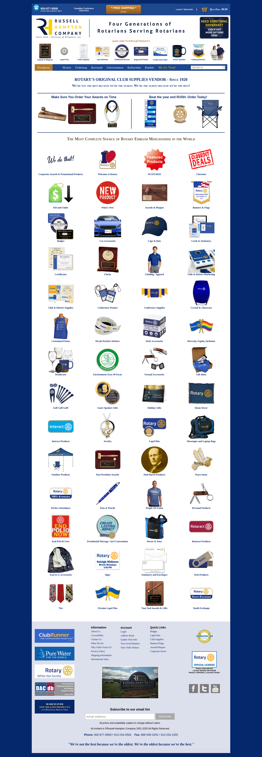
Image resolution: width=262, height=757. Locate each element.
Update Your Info (129, 639)
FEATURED (154, 174)
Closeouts (201, 174)
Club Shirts (217, 59)
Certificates (60, 274)
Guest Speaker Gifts (107, 408)
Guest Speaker (179, 59)
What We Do (97, 643)
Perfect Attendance (60, 508)
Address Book (127, 635)
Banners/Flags (157, 643)
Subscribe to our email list (130, 709)
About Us (95, 631)
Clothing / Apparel (154, 274)
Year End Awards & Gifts (155, 608)
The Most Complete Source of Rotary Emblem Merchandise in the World (131, 139)
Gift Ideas (201, 374)
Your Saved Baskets (130, 643)
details (123, 11)
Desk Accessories (154, 341)
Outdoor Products (61, 474)
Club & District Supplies (60, 307)
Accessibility (97, 635)
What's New (107, 207)
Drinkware (60, 374)
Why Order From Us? (101, 647)
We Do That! (166, 67)
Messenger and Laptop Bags (201, 441)
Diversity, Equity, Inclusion (201, 341)
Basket (149, 67)
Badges (61, 241)
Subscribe (134, 67)
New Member (102, 59)
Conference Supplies (154, 307)
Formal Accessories (154, 374)
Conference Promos (108, 307)
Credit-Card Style (160, 59)
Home (67, 67)
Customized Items (61, 341)
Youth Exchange (201, 608)
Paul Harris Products (154, 474)
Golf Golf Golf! (60, 408)
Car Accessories (108, 241)
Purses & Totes (154, 541)
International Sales (100, 659)
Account (97, 67)
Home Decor (201, 408)
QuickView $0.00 (214, 9)
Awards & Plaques (45, 59)
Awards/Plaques (158, 647)
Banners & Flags (201, 207)
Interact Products (61, 441)
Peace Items (201, 474)
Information (115, 67)
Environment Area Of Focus (107, 374)
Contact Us (96, 639)
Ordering (81, 67)
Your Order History (130, 647)
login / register (184, 9)
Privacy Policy (98, 651)
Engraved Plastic (141, 59)
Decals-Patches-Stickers (107, 341)
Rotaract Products (201, 541)
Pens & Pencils (107, 508)
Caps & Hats (154, 241)
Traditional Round (122, 59)
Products (44, 67)
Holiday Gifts (154, 408)
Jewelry (108, 441)
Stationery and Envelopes (155, 574)
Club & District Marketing (201, 274)
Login (123, 631)
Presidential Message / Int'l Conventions (107, 541)
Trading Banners (198, 59)
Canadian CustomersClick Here (84, 9)
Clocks (107, 274)
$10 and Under (60, 207)
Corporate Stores (158, 651)
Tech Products (201, 574)
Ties (61, 608)
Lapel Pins (64, 59)
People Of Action (154, 508)
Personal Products (201, 508)
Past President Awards (107, 474)
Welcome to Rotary (108, 174)
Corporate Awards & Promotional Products (61, 174)
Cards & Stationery (201, 241)
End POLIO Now (60, 541)
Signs (107, 574)
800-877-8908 (51, 9)
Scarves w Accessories (61, 574)
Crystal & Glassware (201, 307)
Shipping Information (101, 655)
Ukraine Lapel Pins (107, 608)
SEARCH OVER (54, 707)
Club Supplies (83, 59)
